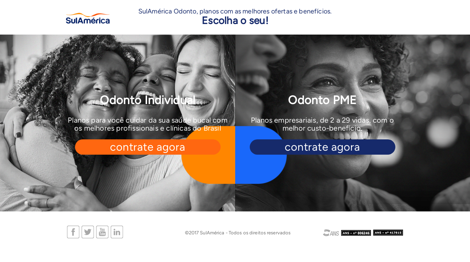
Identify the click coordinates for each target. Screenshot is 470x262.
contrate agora (148, 147)
